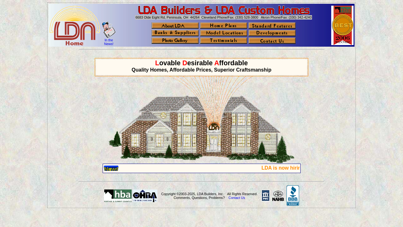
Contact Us (237, 198)
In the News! (109, 42)
